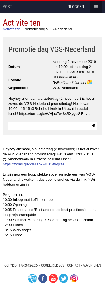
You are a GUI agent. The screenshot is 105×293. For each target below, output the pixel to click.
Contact (73, 265)
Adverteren (92, 265)
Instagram (73, 278)
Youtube (53, 278)
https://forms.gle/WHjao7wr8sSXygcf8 (33, 164)
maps (89, 82)
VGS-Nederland (32, 278)
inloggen (75, 6)
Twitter (63, 278)
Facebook (42, 278)
